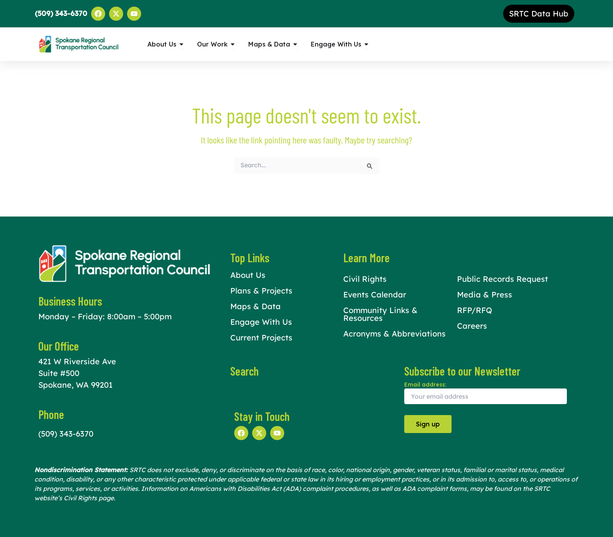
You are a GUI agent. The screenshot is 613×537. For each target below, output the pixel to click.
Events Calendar (374, 294)
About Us (247, 275)
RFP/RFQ (474, 310)
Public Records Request (502, 279)
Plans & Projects (261, 290)
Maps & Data (255, 306)
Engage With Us (261, 322)
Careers (472, 326)
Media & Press (484, 294)
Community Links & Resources (380, 314)
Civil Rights (365, 279)
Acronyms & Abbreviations (394, 333)
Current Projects (261, 337)
